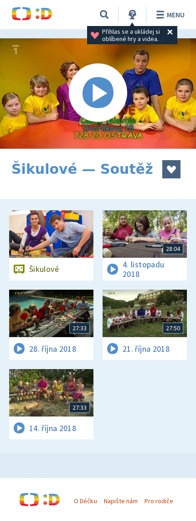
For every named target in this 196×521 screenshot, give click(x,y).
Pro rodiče (158, 501)
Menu (169, 14)
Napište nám (121, 501)
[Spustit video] (98, 93)
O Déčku (85, 501)
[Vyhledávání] (104, 14)
